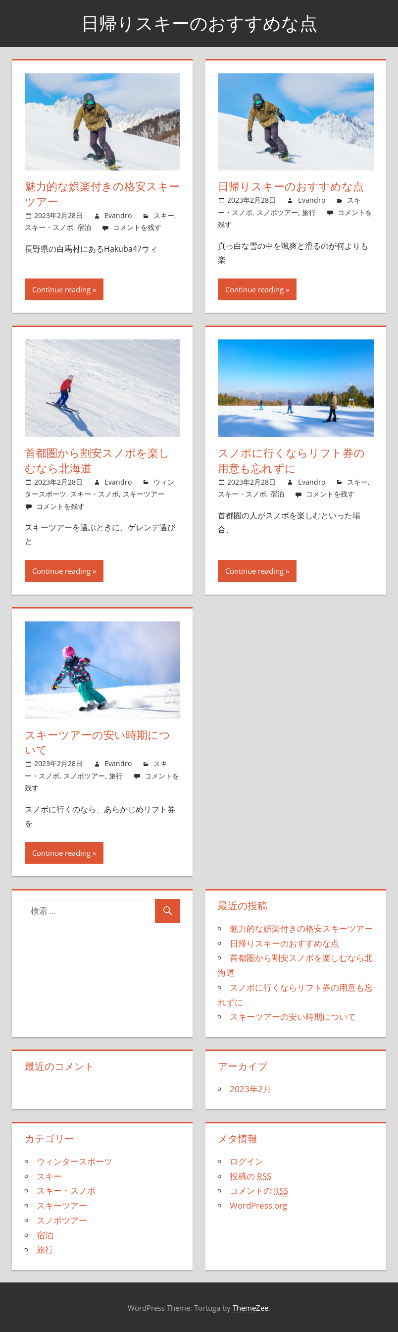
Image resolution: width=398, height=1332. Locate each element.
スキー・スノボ (49, 227)
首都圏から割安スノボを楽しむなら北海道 (97, 460)
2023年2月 (250, 1089)
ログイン (246, 1161)
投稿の (250, 1176)
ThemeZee (250, 1308)
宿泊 (84, 227)
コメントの (259, 1191)
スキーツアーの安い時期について (97, 742)
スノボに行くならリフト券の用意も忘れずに (291, 460)
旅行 (309, 212)
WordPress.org (258, 1205)
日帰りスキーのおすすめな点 (199, 23)
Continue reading (61, 289)
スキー (163, 215)
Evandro (118, 215)
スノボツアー (277, 212)
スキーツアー (143, 494)
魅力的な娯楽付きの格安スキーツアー (102, 194)
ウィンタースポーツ (74, 1161)
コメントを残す (137, 227)
